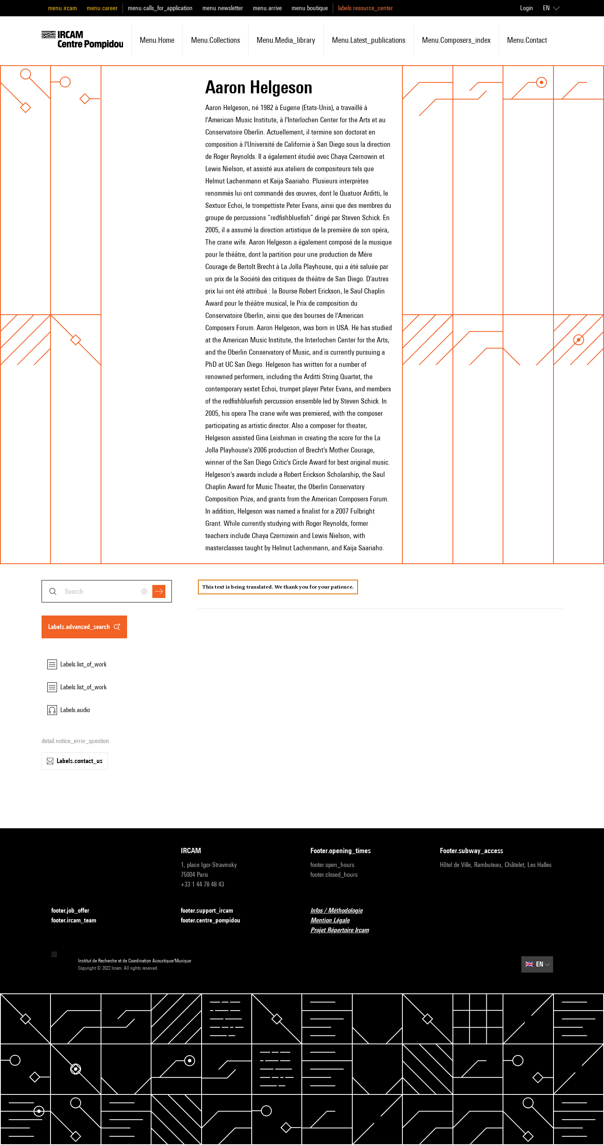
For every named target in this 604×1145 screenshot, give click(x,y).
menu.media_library (286, 39)
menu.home (157, 39)
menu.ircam (62, 8)
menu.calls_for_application (160, 8)
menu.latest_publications (368, 39)
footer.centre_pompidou (215, 920)
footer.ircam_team (78, 920)
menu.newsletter (222, 8)
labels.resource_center (365, 8)
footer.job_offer (75, 911)
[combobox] (107, 591)
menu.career (102, 8)
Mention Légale (334, 920)
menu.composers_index (456, 39)
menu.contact (527, 39)
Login (526, 8)
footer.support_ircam (212, 911)
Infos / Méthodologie (341, 911)
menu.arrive (267, 8)
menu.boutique (310, 8)
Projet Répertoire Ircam (344, 930)
